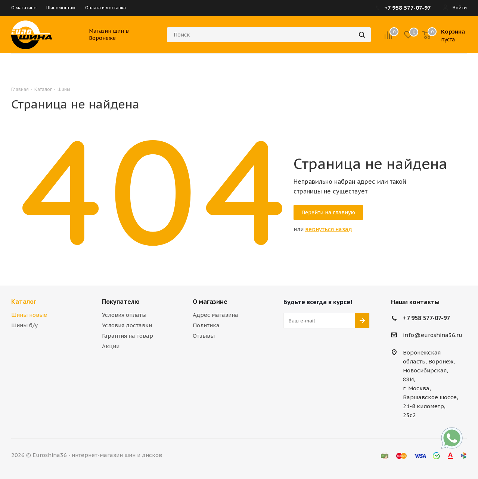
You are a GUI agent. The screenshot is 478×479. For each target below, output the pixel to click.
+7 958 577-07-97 (426, 318)
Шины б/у (24, 325)
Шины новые (29, 314)
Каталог (23, 301)
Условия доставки (127, 325)
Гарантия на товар (127, 335)
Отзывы (204, 335)
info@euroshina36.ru (432, 335)
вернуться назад (328, 229)
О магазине (210, 301)
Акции (111, 346)
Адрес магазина (215, 314)
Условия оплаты (124, 314)
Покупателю (121, 301)
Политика (206, 325)
